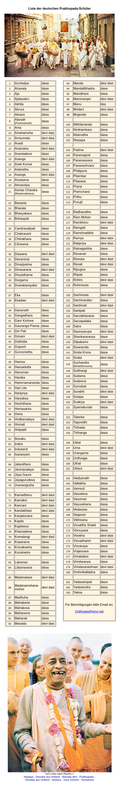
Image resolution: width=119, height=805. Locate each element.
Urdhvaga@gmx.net (89, 611)
